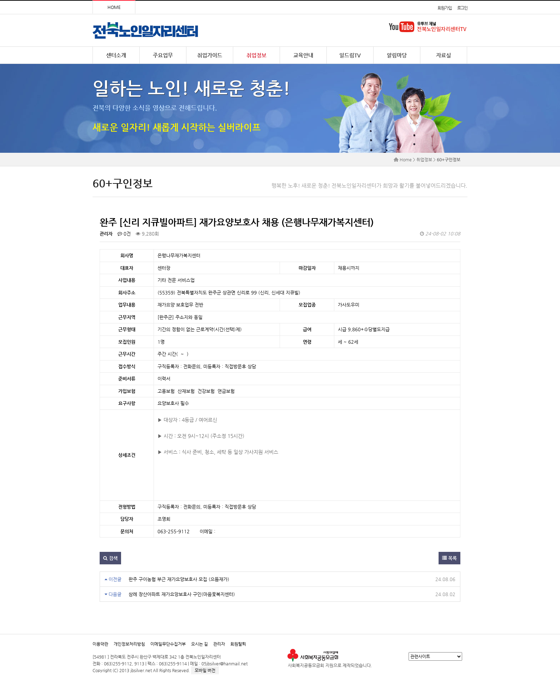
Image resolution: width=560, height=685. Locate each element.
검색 (110, 558)
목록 (449, 558)
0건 (124, 233)
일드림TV (350, 55)
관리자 (219, 643)
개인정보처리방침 (129, 643)
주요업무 (163, 55)
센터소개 (116, 55)
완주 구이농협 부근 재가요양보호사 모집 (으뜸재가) (179, 579)
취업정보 (256, 55)
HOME (114, 7)
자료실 (443, 55)
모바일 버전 (205, 670)
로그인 (462, 7)
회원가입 (444, 7)
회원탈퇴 (238, 643)
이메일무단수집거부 (168, 643)
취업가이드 (209, 55)
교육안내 (303, 55)
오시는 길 (199, 643)
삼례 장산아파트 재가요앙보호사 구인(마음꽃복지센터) (182, 594)
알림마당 (397, 55)
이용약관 (100, 643)
